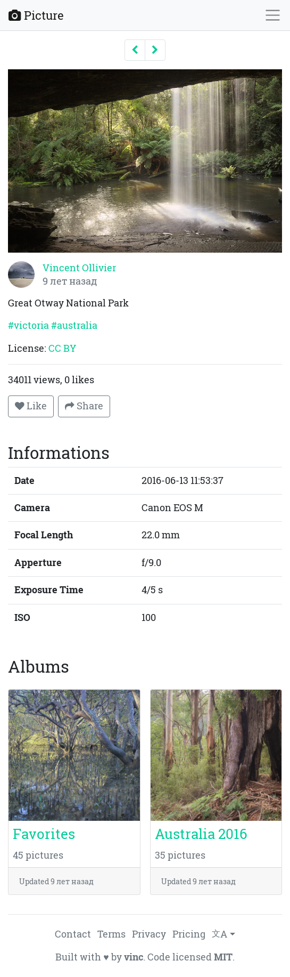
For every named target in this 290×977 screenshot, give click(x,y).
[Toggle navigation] (272, 15)
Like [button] (31, 406)
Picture (36, 15)
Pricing (188, 934)
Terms (111, 934)
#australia (74, 325)
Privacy (149, 934)
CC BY (62, 348)
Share (84, 406)
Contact (73, 934)
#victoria (28, 325)
